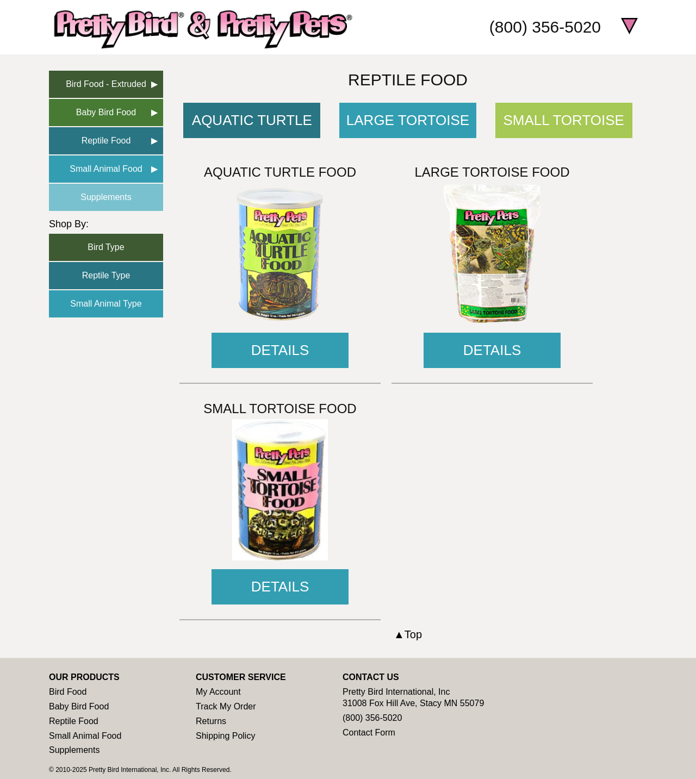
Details (280, 350)
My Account (218, 691)
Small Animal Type (105, 303)
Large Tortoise (407, 120)
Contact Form (369, 732)
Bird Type (106, 247)
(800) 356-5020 (545, 27)
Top (413, 634)
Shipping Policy (225, 735)
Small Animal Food (106, 168)
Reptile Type (106, 275)
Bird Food (67, 691)
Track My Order (226, 706)
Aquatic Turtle (252, 120)
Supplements (105, 197)
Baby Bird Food (106, 112)
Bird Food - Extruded (106, 84)
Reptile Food (106, 140)
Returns (211, 721)
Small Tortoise (563, 120)
